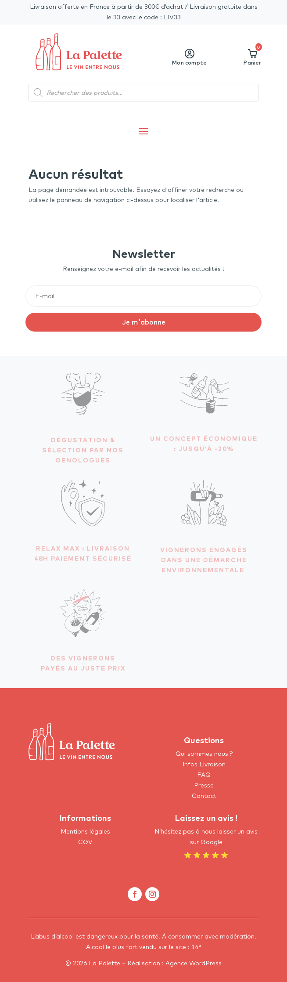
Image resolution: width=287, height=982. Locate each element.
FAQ (204, 775)
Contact (204, 796)
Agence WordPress (193, 963)
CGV (85, 842)
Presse (204, 785)
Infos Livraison (204, 764)
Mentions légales (85, 831)
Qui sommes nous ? (204, 754)
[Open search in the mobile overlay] (143, 92)
